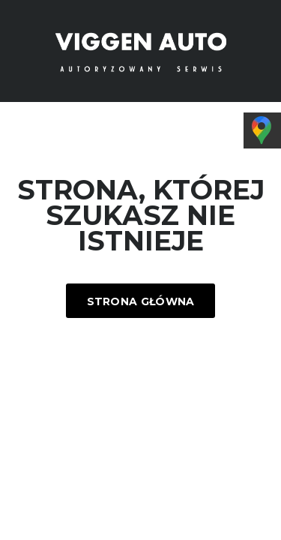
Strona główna (141, 301)
